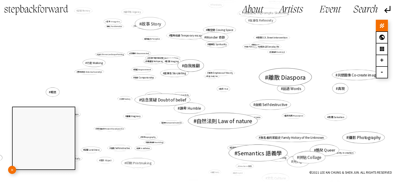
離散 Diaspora (287, 77)
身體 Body (215, 172)
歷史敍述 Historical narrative (90, 71)
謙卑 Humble (190, 108)
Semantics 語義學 (259, 153)
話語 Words (292, 88)
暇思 (53, 92)
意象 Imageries (113, 21)
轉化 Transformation (114, 26)
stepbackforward (36, 9)
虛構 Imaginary (133, 116)
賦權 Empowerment (142, 69)
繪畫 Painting (279, 157)
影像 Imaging (172, 61)
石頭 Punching (250, 47)
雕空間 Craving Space (220, 30)
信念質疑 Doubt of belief (163, 100)
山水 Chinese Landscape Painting (110, 54)
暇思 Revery (155, 95)
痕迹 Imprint (238, 173)
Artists (291, 10)
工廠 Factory (125, 99)
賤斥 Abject (106, 160)
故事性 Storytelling (175, 73)
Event (330, 10)
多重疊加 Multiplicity (154, 61)
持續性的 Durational (277, 52)
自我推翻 (192, 66)
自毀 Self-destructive (271, 104)
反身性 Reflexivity (261, 20)
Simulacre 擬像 (245, 166)
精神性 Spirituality (218, 44)
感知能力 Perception (152, 39)
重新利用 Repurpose (294, 115)
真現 (341, 88)
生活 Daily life (212, 76)
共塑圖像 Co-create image (357, 75)
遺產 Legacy (138, 166)
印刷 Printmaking (139, 163)
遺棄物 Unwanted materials (172, 123)
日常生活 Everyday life (269, 46)
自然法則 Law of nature (224, 121)
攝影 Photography (365, 137)
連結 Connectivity (181, 95)
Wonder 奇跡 (215, 37)
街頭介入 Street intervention (272, 37)
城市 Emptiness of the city (221, 72)
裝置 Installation (143, 148)
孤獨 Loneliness (91, 149)
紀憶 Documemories (143, 26)
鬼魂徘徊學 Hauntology (154, 142)
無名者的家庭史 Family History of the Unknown (292, 137)
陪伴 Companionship (144, 77)
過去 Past (224, 88)
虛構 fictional (276, 151)
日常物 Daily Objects (240, 147)
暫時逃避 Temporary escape (186, 35)
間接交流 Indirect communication (304, 158)
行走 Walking (95, 63)
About (253, 10)
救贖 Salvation (336, 117)
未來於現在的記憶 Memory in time (163, 58)
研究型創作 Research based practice (110, 129)
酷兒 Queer (325, 149)
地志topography (148, 136)
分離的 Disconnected (139, 53)
